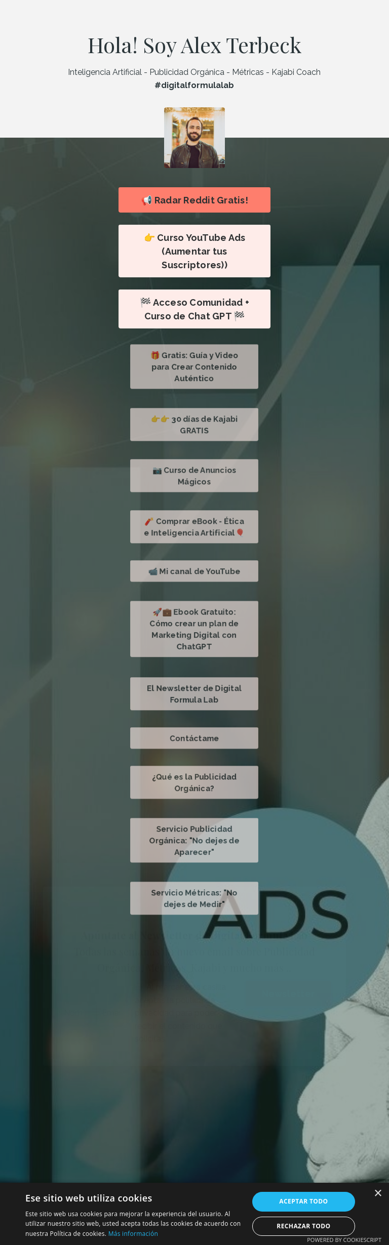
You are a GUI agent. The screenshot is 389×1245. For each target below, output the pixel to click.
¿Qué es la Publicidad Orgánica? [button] (194, 782)
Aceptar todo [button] (303, 1201)
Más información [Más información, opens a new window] (133, 1233)
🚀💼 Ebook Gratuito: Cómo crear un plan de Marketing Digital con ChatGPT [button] (194, 628)
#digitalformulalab (194, 85)
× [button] (377, 1193)
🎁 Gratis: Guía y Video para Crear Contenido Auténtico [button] (194, 367)
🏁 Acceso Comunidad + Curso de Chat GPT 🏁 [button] (194, 309)
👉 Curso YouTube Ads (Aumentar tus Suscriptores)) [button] (195, 251)
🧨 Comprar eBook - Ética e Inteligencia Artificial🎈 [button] (194, 526)
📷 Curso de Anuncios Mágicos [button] (195, 475)
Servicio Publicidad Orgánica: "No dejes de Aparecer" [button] (194, 840)
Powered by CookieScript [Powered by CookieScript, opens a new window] (344, 1239)
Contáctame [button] (194, 737)
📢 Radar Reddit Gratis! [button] (194, 200)
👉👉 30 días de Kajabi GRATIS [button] (194, 424)
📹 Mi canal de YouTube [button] (195, 570)
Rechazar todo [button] (303, 1226)
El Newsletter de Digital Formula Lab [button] (195, 693)
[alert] (194, 1214)
